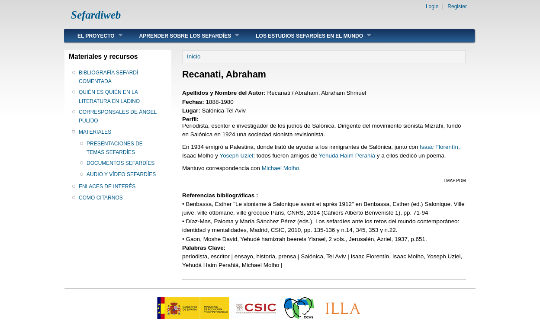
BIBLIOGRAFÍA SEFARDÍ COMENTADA (108, 77)
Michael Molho (280, 168)
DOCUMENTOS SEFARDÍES (120, 163)
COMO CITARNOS (101, 198)
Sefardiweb (96, 15)
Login (432, 6)
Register (457, 6)
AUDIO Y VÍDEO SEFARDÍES (121, 174)
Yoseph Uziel (236, 155)
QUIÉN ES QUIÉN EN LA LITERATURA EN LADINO (109, 96)
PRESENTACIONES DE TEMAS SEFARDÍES (115, 148)
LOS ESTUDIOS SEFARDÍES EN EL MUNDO (307, 35)
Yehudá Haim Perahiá (347, 155)
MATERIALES (95, 132)
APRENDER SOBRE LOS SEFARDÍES (182, 35)
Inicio (193, 56)
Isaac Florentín (439, 147)
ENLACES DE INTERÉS (107, 186)
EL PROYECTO (93, 35)
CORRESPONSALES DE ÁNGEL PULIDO (118, 116)
